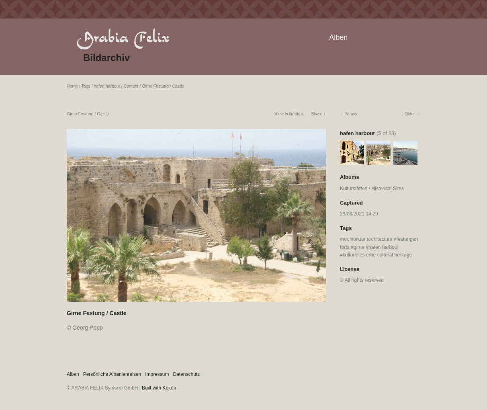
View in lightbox (289, 113)
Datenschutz (186, 374)
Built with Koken (159, 388)
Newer (351, 113)
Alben (338, 37)
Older (410, 113)
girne (359, 247)
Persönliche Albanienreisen (112, 374)
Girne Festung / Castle (163, 86)
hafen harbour (107, 86)
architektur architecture (368, 239)
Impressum (157, 374)
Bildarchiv (106, 57)
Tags (86, 86)
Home (72, 86)
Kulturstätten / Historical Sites (372, 188)
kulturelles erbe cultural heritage (377, 255)
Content (131, 86)
